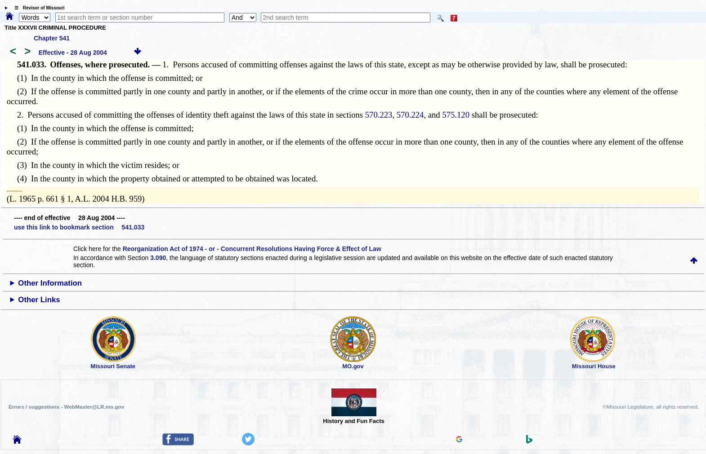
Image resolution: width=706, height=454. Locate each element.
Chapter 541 (52, 38)
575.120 (455, 114)
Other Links (39, 299)
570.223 (379, 114)
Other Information (50, 283)
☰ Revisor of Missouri (37, 7)
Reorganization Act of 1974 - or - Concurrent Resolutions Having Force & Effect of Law (252, 248)
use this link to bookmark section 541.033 (79, 227)
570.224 (410, 114)
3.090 (158, 257)
